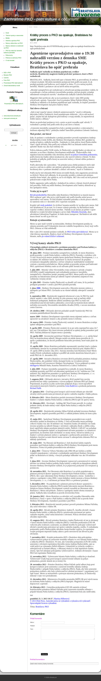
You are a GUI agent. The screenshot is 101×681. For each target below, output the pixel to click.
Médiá (7, 38)
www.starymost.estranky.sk (12, 115)
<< (5, 145)
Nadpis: (32, 625)
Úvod (7, 33)
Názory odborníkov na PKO (14, 43)
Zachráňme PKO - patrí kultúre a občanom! (41, 19)
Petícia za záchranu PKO (13, 58)
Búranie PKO (8, 75)
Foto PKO (7, 80)
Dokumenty (9, 55)
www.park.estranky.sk (10, 118)
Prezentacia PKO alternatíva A (13, 83)
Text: (31, 629)
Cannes (6, 77)
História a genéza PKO (13, 40)
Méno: (32, 622)
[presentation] (70, 646)
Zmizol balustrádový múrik (12, 85)
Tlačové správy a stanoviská (14, 35)
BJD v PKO (7, 72)
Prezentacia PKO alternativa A (13, 103)
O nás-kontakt (10, 60)
